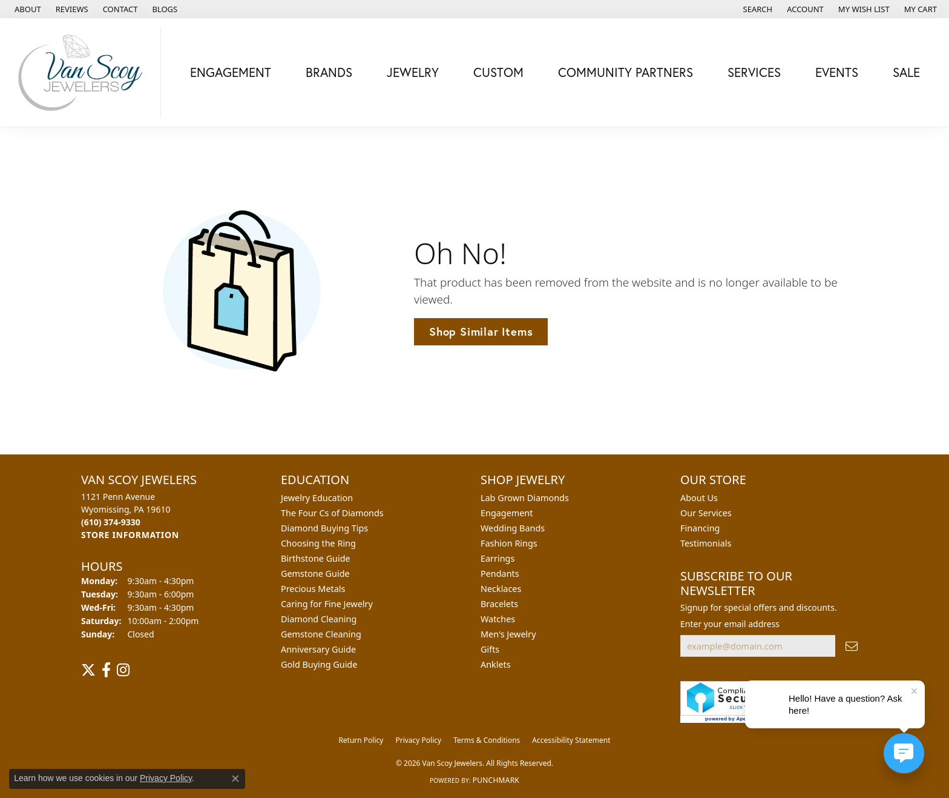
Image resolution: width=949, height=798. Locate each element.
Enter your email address (730, 624)
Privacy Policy (418, 740)
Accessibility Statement (571, 740)
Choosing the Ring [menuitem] (318, 543)
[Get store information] (130, 534)
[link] (26, 9)
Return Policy (360, 740)
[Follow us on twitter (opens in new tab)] (88, 670)
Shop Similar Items (481, 331)
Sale (906, 72)
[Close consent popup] (235, 778)
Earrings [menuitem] (497, 558)
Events (836, 72)
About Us (699, 498)
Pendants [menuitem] (500, 573)
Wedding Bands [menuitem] (513, 528)
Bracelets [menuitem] (499, 604)
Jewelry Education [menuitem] (317, 498)
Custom (498, 72)
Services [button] (754, 72)
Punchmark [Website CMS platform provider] (496, 780)
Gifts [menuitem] (490, 649)
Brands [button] (329, 72)
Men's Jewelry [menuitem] (508, 634)
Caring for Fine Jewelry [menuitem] (327, 604)
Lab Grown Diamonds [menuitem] (525, 498)
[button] (757, 9)
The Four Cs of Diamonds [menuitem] (332, 513)
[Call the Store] (110, 522)
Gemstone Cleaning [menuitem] (321, 634)
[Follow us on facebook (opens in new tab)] (106, 670)
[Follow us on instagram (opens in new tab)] (123, 670)
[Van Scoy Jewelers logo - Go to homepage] (83, 72)
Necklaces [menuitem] (501, 588)
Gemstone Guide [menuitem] (315, 573)
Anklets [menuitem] (496, 664)
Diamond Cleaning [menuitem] (318, 619)
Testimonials (705, 543)
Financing (700, 528)
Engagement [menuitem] (507, 513)
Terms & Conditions (486, 740)
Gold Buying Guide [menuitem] (319, 664)
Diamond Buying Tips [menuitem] (324, 528)
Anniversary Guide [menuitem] (318, 649)
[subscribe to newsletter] (851, 646)
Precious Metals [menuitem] (313, 588)
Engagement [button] (230, 72)
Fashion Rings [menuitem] (509, 543)
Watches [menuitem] (498, 619)
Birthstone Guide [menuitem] (315, 558)
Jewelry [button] (413, 72)
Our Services (706, 513)
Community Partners (625, 72)
